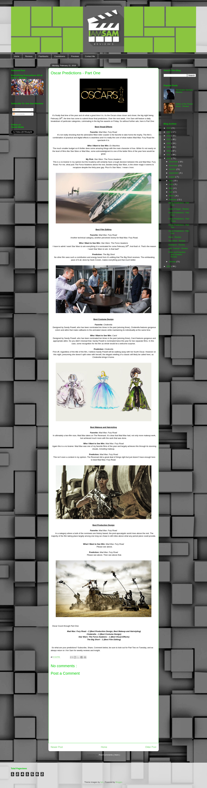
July (171, 180)
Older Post (150, 747)
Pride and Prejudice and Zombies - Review (176, 254)
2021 (169, 139)
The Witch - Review (176, 241)
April (171, 192)
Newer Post (57, 747)
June (171, 184)
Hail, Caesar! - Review (178, 248)
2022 (169, 136)
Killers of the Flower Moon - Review (184, 105)
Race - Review (174, 237)
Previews (75, 56)
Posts (16, 110)
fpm (102, 782)
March (172, 196)
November (173, 165)
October (172, 169)
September (174, 173)
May (171, 188)
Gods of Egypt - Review (178, 209)
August (172, 177)
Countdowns (59, 56)
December (173, 161)
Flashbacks (43, 56)
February (173, 199)
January (172, 261)
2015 (169, 266)
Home (16, 56)
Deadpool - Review (176, 245)
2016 (169, 158)
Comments (19, 114)
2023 (169, 132)
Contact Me (90, 56)
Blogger (119, 782)
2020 (169, 143)
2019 (169, 147)
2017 (169, 154)
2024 (169, 128)
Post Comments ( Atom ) (109, 755)
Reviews (29, 56)
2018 (169, 151)
